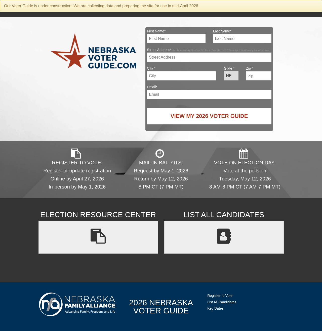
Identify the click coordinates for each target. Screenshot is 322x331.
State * (231, 73)
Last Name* (242, 36)
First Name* (176, 36)
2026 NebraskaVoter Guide (161, 306)
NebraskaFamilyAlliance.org (77, 304)
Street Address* (209, 55)
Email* (209, 92)
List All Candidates (221, 302)
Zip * (258, 73)
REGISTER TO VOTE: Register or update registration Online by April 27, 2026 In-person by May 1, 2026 (77, 169)
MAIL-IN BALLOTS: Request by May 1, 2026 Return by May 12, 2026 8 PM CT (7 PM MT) (161, 169)
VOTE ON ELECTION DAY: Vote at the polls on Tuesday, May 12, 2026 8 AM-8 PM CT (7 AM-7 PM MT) (244, 169)
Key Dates (215, 308)
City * (181, 73)
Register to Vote (219, 296)
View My (209, 116)
